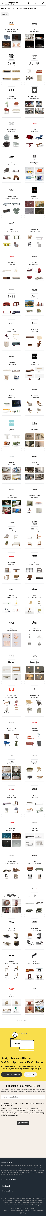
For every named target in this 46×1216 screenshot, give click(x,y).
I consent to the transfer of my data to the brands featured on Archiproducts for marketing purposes (22, 1104)
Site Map (23, 1213)
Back (20, 1020)
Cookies (32, 1208)
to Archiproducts (10, 4)
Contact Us (12, 1180)
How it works (30, 1074)
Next (25, 1020)
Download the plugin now (11, 1074)
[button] (2, 2)
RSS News (28, 1211)
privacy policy (34, 1108)
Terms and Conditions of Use (13, 1211)
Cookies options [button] (22, 1208)
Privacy (13, 1208)
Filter (4, 14)
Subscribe (23, 1123)
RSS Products (38, 1211)
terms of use (22, 1108)
